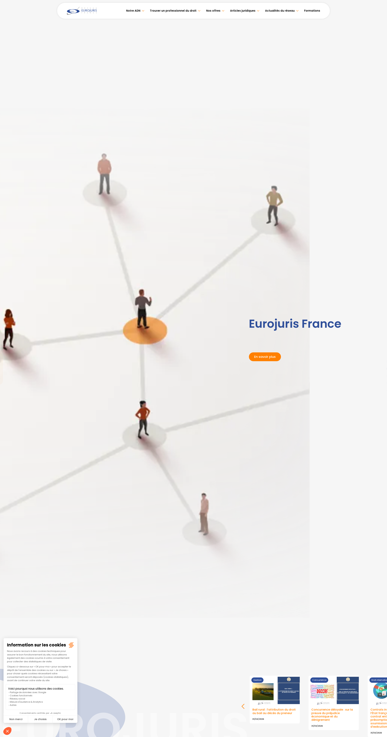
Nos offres (215, 11)
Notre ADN (136, 11)
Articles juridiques (243, 11)
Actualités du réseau (280, 11)
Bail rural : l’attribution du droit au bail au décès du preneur (274, 711)
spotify (380, 383)
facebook (380, 347)
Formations (312, 11)
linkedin (380, 361)
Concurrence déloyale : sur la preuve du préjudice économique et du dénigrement (332, 715)
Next (243, 708)
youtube (380, 368)
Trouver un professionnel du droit (175, 11)
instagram (380, 375)
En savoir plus (265, 356)
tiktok (380, 390)
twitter (380, 354)
